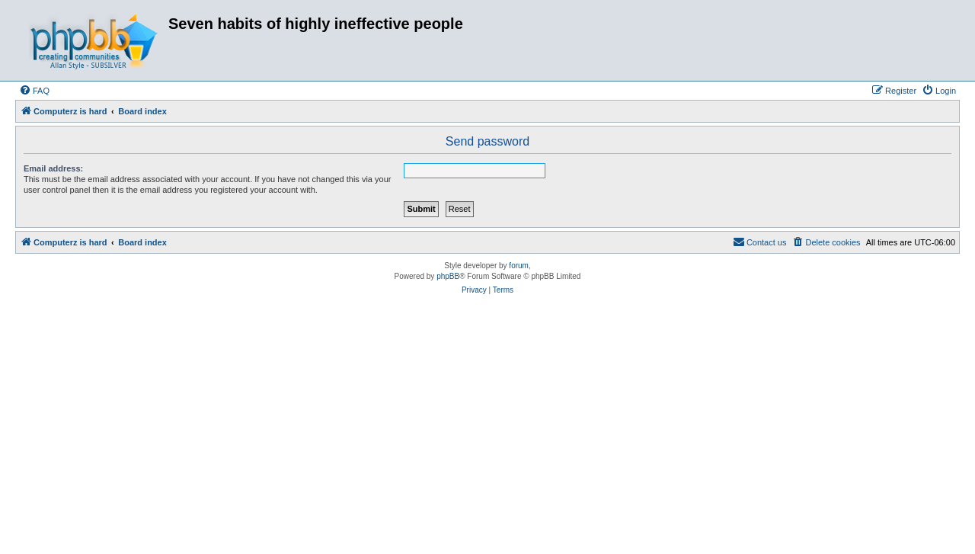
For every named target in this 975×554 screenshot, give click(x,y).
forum (519, 265)
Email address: (53, 168)
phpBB (447, 276)
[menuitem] (34, 91)
